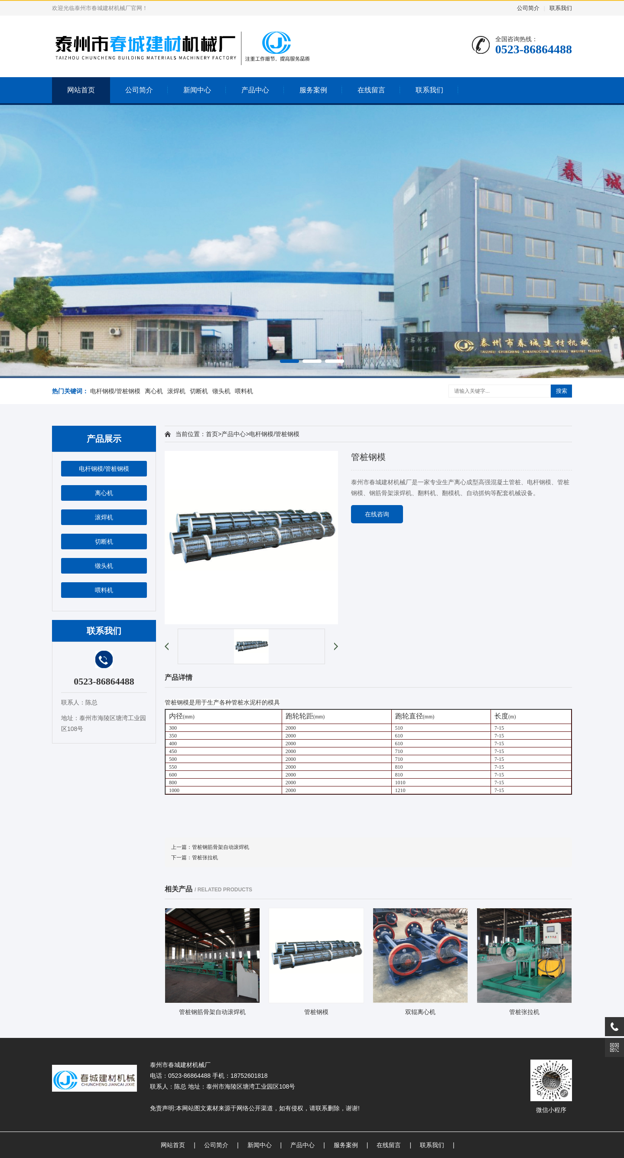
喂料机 (244, 391)
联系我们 (560, 8)
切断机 (199, 391)
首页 (212, 434)
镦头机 (221, 391)
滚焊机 (176, 391)
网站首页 (81, 90)
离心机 (154, 391)
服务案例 (313, 90)
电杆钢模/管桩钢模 (115, 391)
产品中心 (255, 90)
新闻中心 (197, 90)
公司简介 (528, 8)
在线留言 (371, 90)
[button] (289, 361)
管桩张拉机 (205, 858)
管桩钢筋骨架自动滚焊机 (220, 847)
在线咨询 (377, 514)
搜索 (561, 391)
